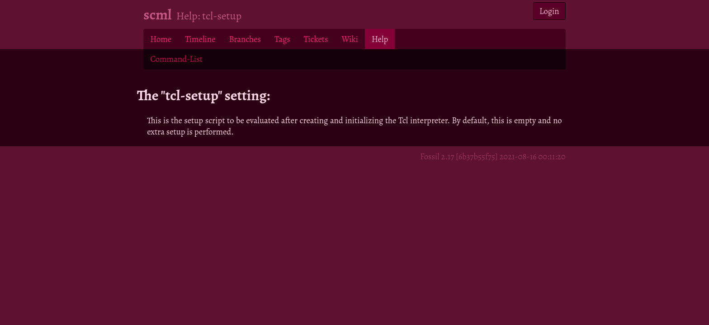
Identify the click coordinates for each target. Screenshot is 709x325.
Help (380, 39)
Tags (282, 39)
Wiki (349, 39)
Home (160, 39)
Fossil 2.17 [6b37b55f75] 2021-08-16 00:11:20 (493, 156)
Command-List (176, 59)
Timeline (200, 39)
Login (549, 11)
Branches (245, 39)
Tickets (316, 39)
